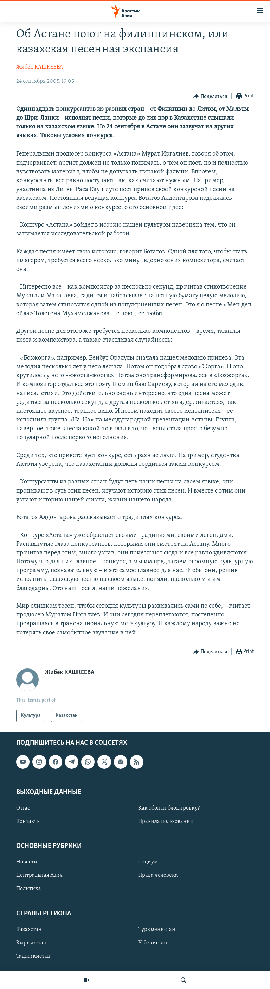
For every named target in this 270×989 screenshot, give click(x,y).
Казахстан (29, 929)
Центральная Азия (39, 875)
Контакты (28, 821)
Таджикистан (33, 956)
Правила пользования (165, 821)
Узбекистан (152, 943)
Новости (26, 862)
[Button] (210, 96)
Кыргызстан (31, 943)
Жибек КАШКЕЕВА (39, 67)
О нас (23, 808)
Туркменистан (156, 929)
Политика (28, 889)
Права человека (158, 875)
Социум (148, 862)
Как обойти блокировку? (169, 808)
